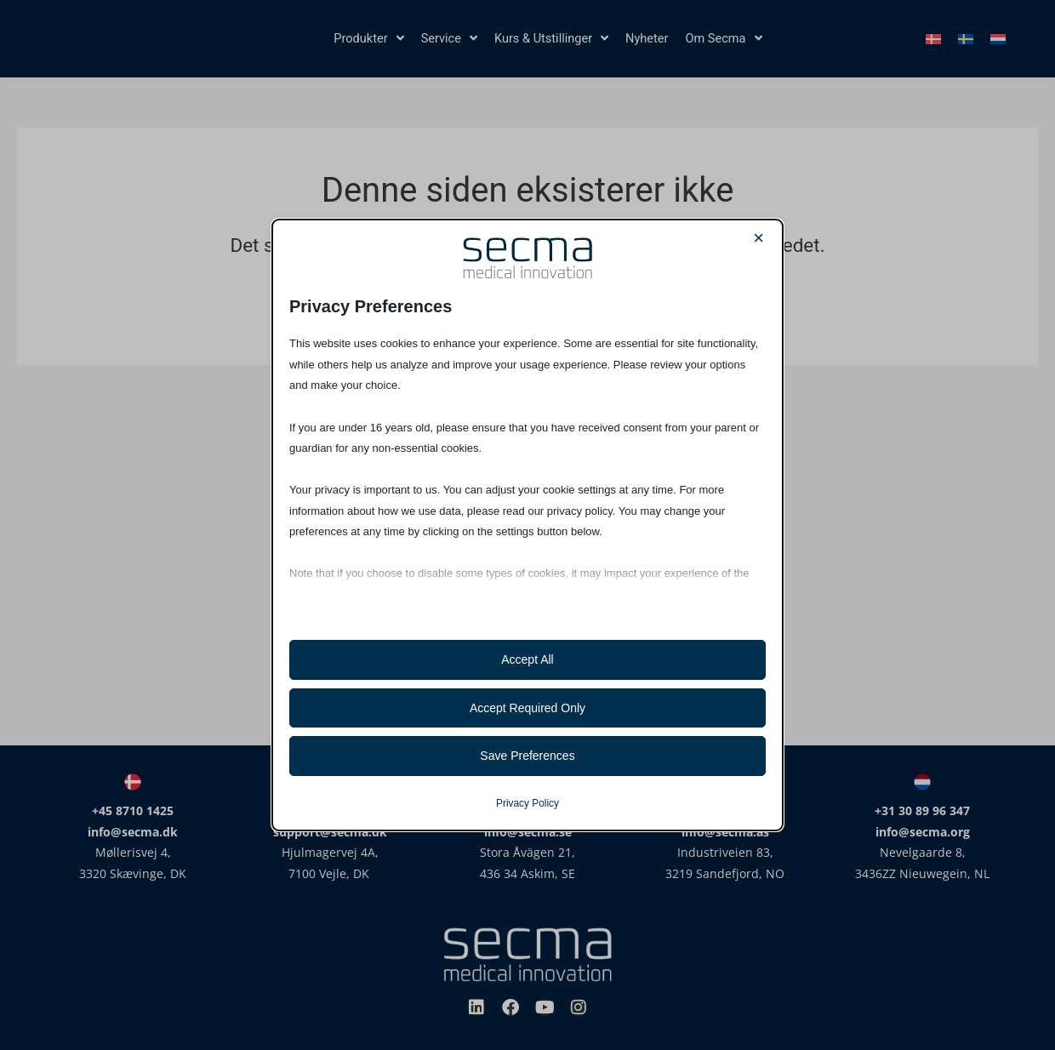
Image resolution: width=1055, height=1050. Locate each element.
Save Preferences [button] (527, 755)
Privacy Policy (527, 803)
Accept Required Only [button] (527, 708)
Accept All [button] (527, 659)
